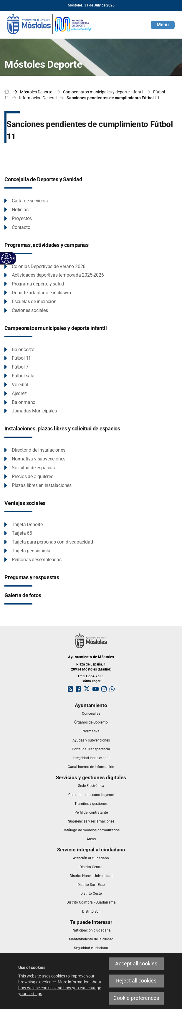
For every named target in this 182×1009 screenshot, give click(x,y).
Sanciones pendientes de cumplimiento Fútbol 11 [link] (113, 97)
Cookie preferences (136, 998)
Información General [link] (38, 97)
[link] (50, 23)
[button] (163, 25)
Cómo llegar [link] (91, 681)
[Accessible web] (6, 258)
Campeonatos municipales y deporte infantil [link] (103, 92)
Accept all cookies (136, 964)
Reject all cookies (136, 981)
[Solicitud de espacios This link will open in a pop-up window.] (29, 468)
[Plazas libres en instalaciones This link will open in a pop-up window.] (38, 485)
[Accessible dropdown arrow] (12, 258)
